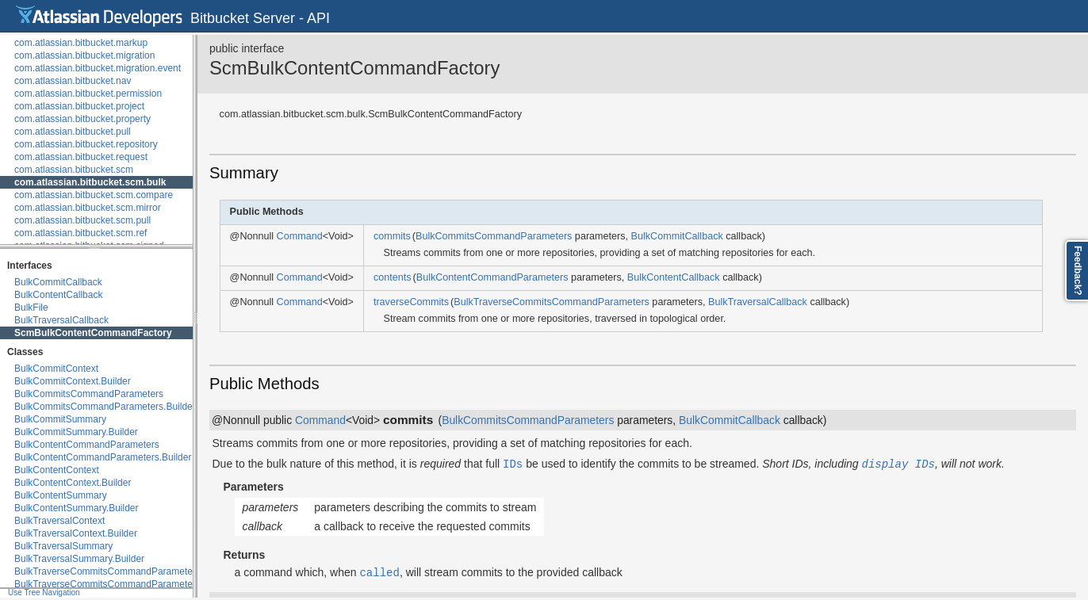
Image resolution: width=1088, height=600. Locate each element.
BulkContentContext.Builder (72, 482)
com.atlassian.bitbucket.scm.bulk (90, 182)
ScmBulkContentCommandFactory (93, 332)
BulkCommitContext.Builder (72, 381)
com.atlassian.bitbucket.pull (72, 131)
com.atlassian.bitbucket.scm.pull (82, 220)
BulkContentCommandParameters (86, 444)
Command (300, 236)
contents (393, 277)
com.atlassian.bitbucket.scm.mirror (87, 207)
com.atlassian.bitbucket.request (80, 156)
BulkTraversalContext (59, 520)
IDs (513, 463)
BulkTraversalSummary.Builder (79, 558)
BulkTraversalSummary (63, 546)
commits (392, 236)
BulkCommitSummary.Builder (76, 432)
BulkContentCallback (58, 294)
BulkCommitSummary (60, 419)
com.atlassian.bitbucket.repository (86, 144)
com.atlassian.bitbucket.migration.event (97, 68)
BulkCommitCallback (58, 282)
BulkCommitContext (56, 368)
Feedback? (1077, 271)
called (379, 571)
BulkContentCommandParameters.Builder (102, 457)
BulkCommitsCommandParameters (88, 393)
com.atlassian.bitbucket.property (82, 118)
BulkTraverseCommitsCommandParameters (107, 571)
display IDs (898, 463)
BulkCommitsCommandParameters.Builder (105, 406)
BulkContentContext (56, 470)
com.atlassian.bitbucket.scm (73, 169)
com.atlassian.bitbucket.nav (72, 80)
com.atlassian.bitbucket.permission (88, 93)
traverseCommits (411, 302)
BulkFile (31, 307)
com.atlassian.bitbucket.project (79, 106)
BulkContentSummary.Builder (76, 508)
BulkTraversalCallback (61, 320)
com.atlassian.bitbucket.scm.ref (80, 233)
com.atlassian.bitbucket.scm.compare (93, 195)
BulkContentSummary (60, 495)
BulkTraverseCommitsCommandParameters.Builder (123, 584)
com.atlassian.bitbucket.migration (84, 55)
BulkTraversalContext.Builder (75, 533)
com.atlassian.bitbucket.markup (80, 42)
